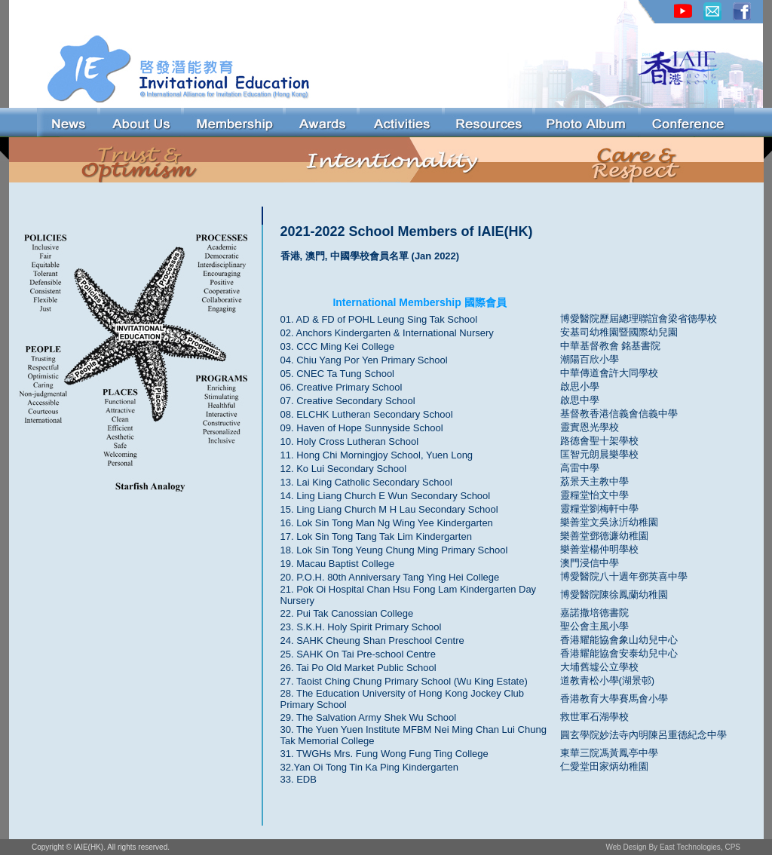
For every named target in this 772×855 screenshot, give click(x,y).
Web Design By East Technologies (663, 847)
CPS (732, 847)
